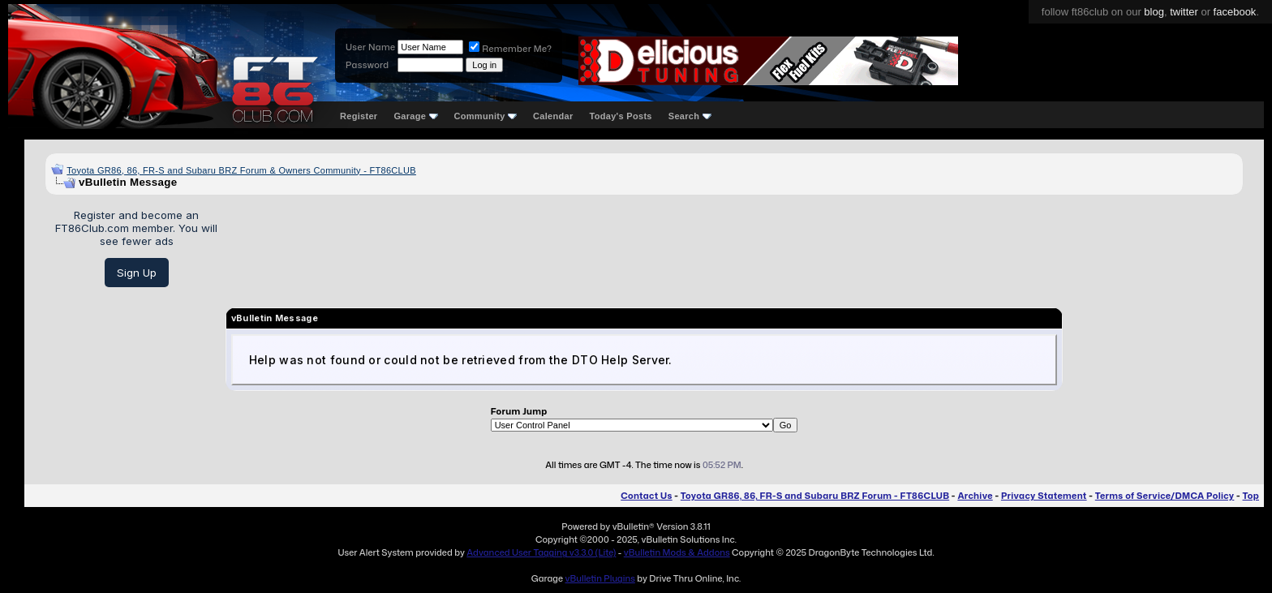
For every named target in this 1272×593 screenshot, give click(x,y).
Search (689, 116)
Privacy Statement (1044, 495)
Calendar (553, 116)
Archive (974, 495)
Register (358, 116)
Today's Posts (621, 116)
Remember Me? (510, 48)
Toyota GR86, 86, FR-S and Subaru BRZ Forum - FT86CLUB (815, 495)
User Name (370, 47)
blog (1154, 12)
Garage (415, 116)
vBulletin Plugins (599, 578)
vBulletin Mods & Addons (677, 552)
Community (486, 116)
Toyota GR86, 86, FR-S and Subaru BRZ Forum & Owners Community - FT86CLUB (241, 170)
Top (1251, 495)
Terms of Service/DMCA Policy (1165, 495)
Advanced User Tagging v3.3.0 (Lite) (541, 552)
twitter (1184, 12)
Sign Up (137, 272)
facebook (1235, 12)
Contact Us (646, 495)
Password (367, 64)
